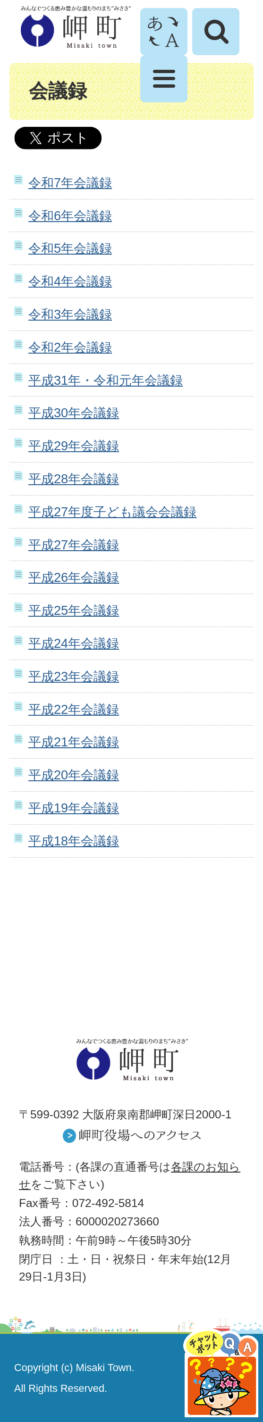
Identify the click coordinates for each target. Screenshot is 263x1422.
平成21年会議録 (73, 742)
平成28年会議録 (73, 478)
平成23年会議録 (73, 676)
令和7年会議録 (70, 182)
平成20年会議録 (73, 775)
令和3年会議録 (70, 314)
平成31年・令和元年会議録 (105, 380)
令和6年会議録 (70, 215)
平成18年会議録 (73, 841)
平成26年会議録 (73, 577)
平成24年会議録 (73, 643)
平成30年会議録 (73, 412)
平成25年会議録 (73, 610)
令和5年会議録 (70, 248)
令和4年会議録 (70, 281)
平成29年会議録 (73, 445)
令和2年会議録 (70, 347)
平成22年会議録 (73, 709)
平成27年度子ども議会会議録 (112, 511)
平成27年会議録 (73, 544)
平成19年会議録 (73, 808)
